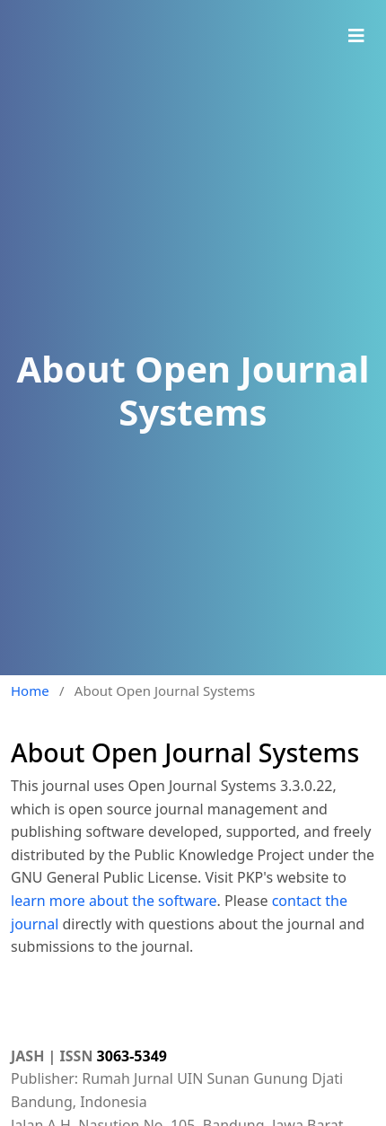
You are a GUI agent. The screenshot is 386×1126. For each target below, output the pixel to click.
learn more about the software (114, 900)
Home (30, 690)
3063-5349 (132, 1056)
